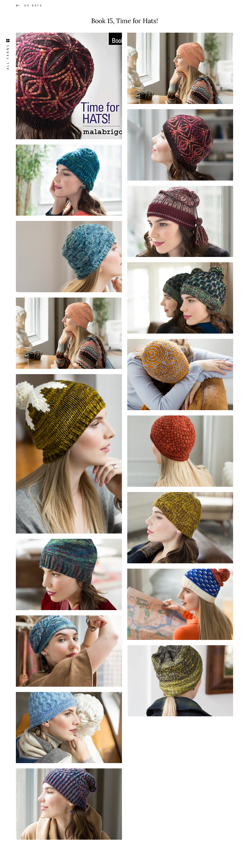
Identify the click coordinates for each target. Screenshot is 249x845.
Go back (33, 5)
